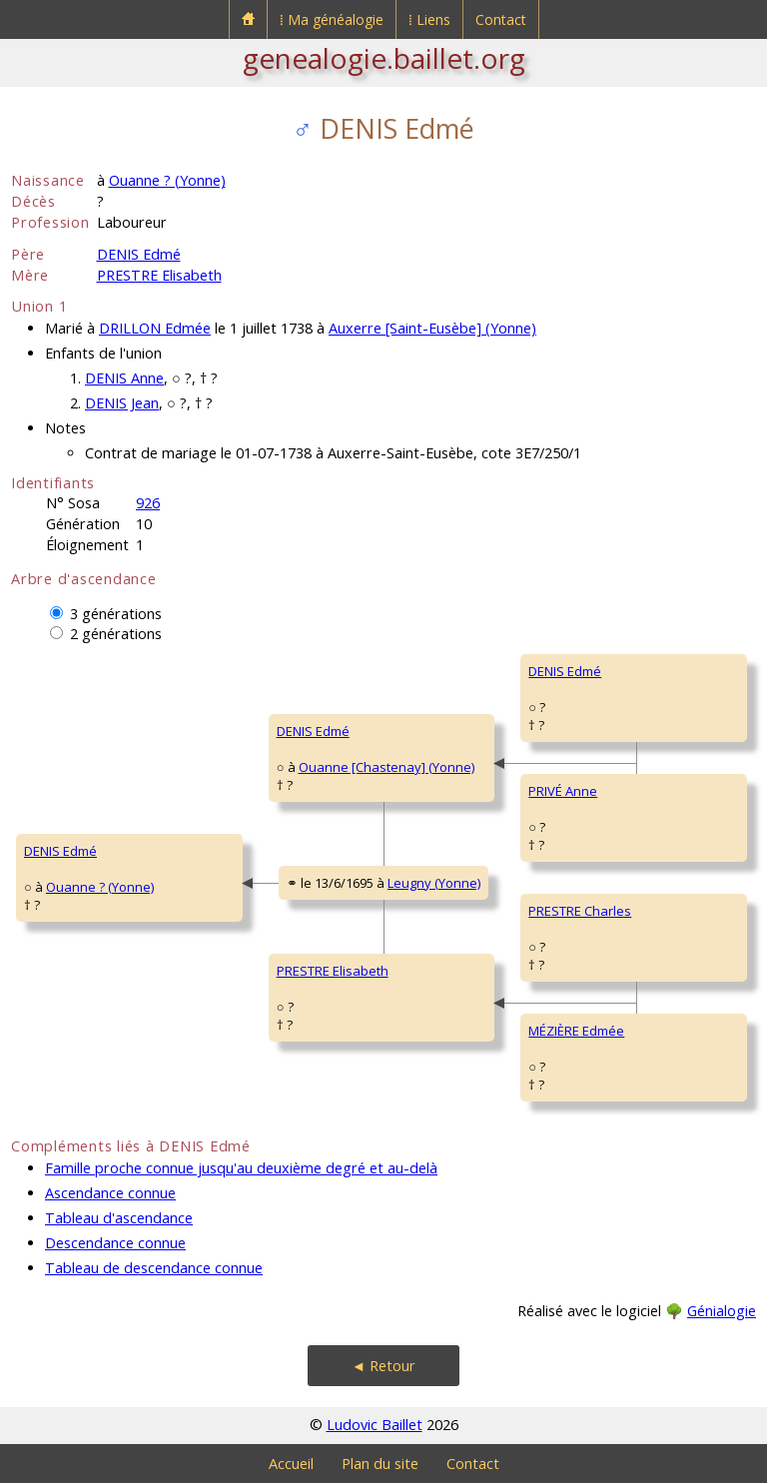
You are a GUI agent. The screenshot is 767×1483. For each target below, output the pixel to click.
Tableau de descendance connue (154, 1267)
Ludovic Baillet (374, 1424)
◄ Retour (383, 1365)
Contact (500, 19)
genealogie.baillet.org (384, 58)
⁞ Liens (429, 19)
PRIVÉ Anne (562, 791)
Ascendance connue (110, 1192)
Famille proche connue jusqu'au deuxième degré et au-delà (241, 1167)
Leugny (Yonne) (433, 883)
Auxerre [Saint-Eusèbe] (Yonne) (432, 328)
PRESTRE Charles (579, 911)
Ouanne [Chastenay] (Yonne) (386, 767)
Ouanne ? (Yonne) (167, 180)
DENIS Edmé (139, 254)
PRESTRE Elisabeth (159, 275)
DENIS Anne (124, 378)
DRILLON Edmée (155, 328)
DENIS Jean (122, 402)
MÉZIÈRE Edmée (576, 1031)
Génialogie (721, 1310)
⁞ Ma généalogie (332, 19)
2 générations (116, 633)
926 (148, 502)
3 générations (116, 613)
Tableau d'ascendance (119, 1217)
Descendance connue (115, 1242)
